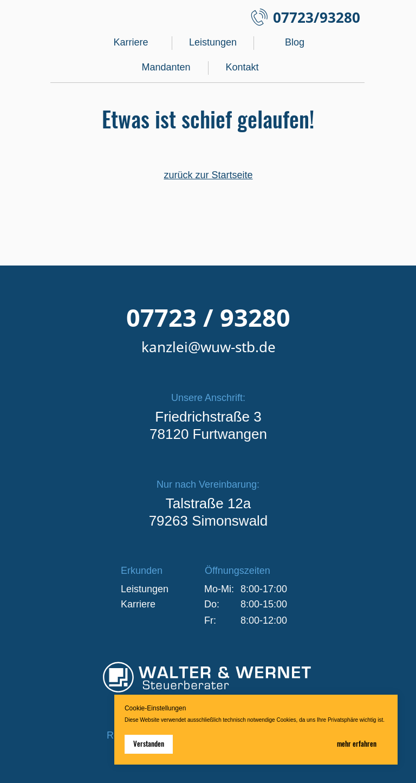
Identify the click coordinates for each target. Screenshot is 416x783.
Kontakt (241, 67)
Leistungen (213, 42)
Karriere (130, 42)
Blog (294, 42)
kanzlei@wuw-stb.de (208, 347)
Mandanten (165, 67)
